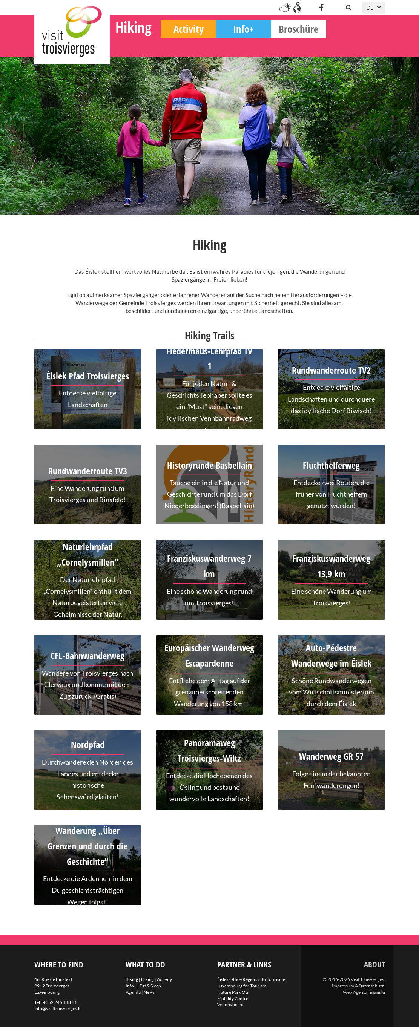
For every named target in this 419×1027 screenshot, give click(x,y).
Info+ (302, 45)
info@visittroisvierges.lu (58, 1008)
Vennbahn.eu (230, 1004)
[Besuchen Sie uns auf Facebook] (322, 8)
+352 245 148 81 (60, 1002)
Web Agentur (356, 992)
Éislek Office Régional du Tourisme (251, 979)
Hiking (192, 44)
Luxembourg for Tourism (241, 986)
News (149, 992)
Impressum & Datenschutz (358, 986)
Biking (137, 45)
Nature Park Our (233, 992)
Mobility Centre (232, 998)
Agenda (133, 992)
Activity (247, 45)
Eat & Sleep (150, 986)
